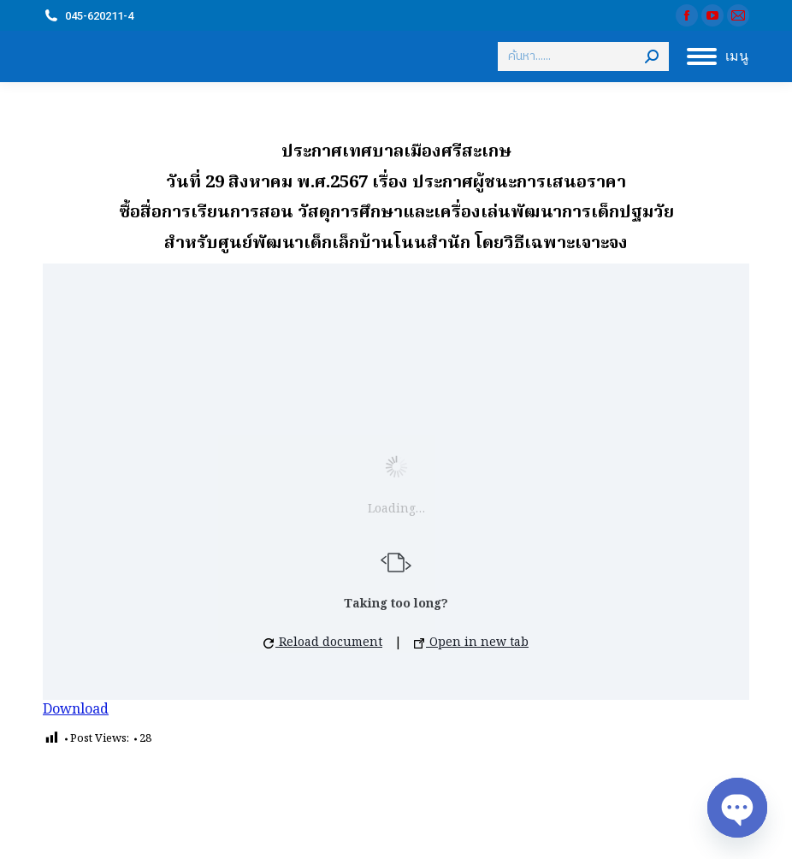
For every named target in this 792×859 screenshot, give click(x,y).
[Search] (583, 56)
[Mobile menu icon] (717, 56)
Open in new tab (471, 642)
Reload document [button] (322, 642)
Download (76, 710)
